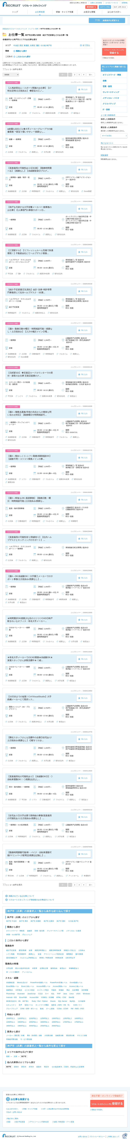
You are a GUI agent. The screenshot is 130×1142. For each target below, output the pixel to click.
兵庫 (36, 29)
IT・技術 (106, 109)
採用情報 (124, 2)
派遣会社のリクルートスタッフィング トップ (18, 29)
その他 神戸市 (46, 45)
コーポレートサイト (111, 2)
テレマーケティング (111, 92)
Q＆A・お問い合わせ (120, 7)
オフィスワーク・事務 (112, 75)
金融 (104, 81)
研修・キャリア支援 (64, 12)
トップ (15, 12)
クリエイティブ (109, 104)
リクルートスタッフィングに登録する (107, 1103)
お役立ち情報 (89, 12)
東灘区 (26, 45)
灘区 (38, 45)
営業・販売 (107, 86)
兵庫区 (32, 45)
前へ (63, 75)
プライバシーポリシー (97, 1136)
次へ (90, 75)
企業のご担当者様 (96, 2)
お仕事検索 (40, 12)
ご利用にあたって (113, 1136)
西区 (21, 45)
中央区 (16, 45)
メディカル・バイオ (111, 98)
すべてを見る (107, 136)
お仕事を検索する (20, 1099)
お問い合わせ (82, 1136)
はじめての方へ (114, 12)
